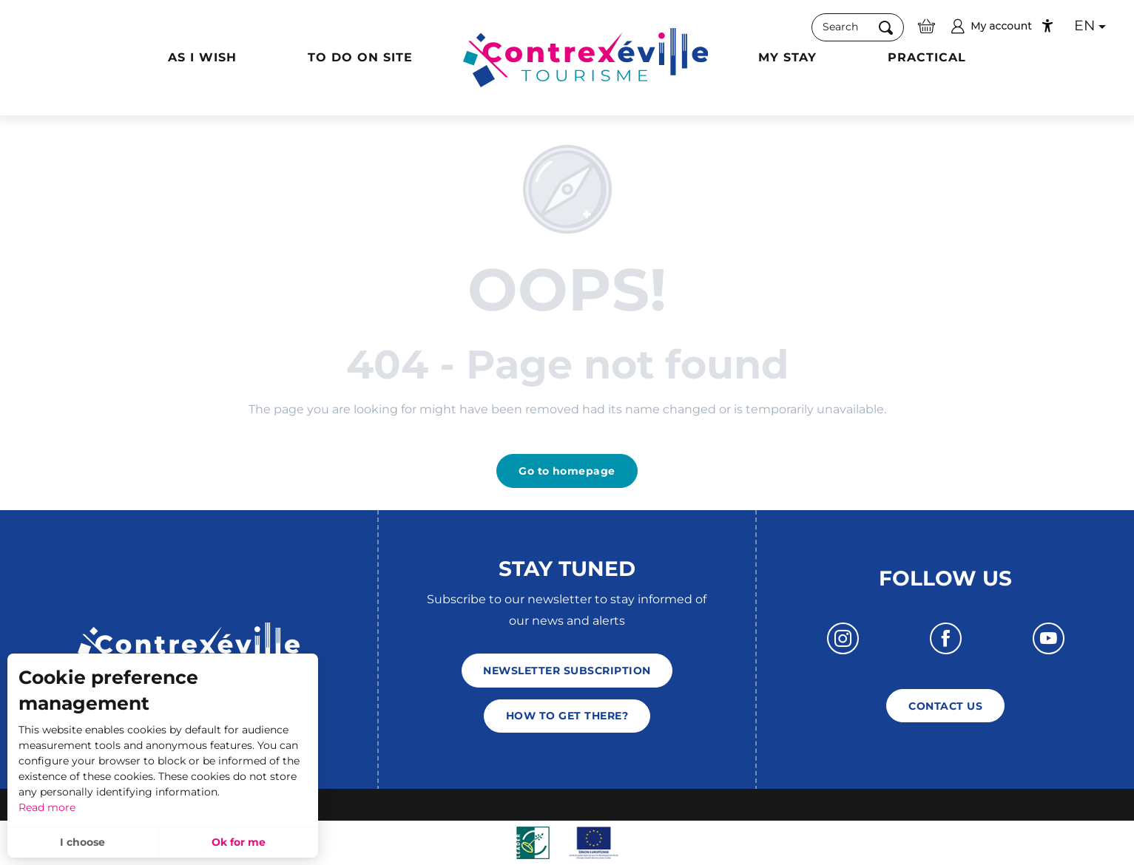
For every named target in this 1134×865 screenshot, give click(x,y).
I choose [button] (82, 842)
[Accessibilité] (1047, 26)
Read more (46, 807)
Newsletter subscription (566, 670)
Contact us (945, 706)
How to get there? (567, 715)
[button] (857, 27)
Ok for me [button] (239, 842)
